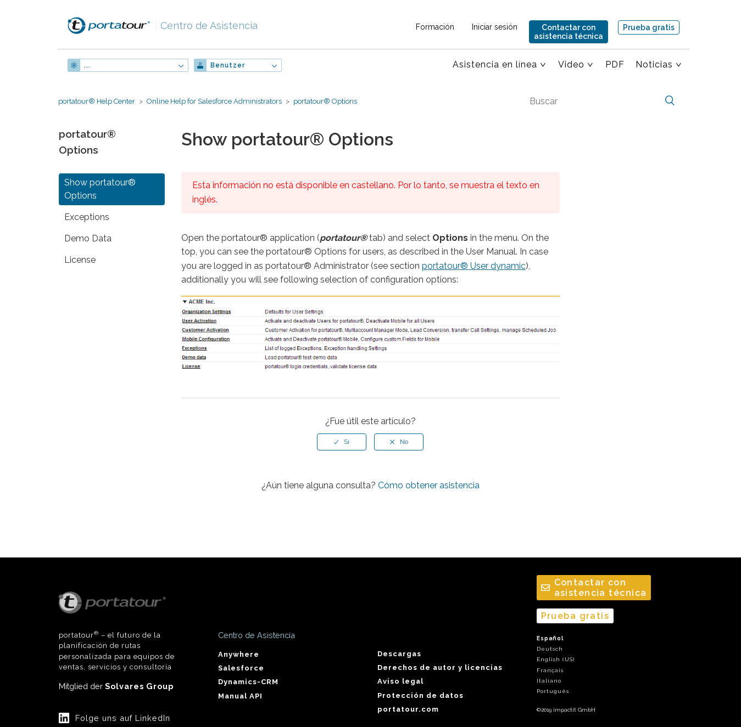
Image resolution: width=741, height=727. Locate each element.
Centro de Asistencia (206, 25)
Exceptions (86, 217)
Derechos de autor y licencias (440, 667)
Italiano (549, 681)
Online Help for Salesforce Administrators (214, 101)
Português (553, 691)
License (80, 260)
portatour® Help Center (96, 101)
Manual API (240, 696)
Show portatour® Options (100, 189)
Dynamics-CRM (248, 682)
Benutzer (227, 65)
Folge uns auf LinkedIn (122, 718)
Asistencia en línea (495, 64)
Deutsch (550, 649)
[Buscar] (601, 101)
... (87, 65)
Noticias (654, 64)
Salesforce (241, 668)
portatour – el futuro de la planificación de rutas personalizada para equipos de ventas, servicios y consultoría (117, 631)
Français (550, 670)
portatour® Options (325, 101)
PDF (615, 64)
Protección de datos (420, 695)
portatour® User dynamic (474, 266)
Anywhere (238, 654)
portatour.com (408, 709)
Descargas (399, 654)
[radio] (341, 441)
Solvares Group (139, 686)
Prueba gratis (649, 27)
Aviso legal (400, 681)
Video (571, 64)
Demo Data (88, 238)
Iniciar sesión (494, 26)
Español (550, 638)
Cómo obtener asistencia (429, 485)
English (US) (556, 659)
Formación (435, 26)
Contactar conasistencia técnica (568, 32)
